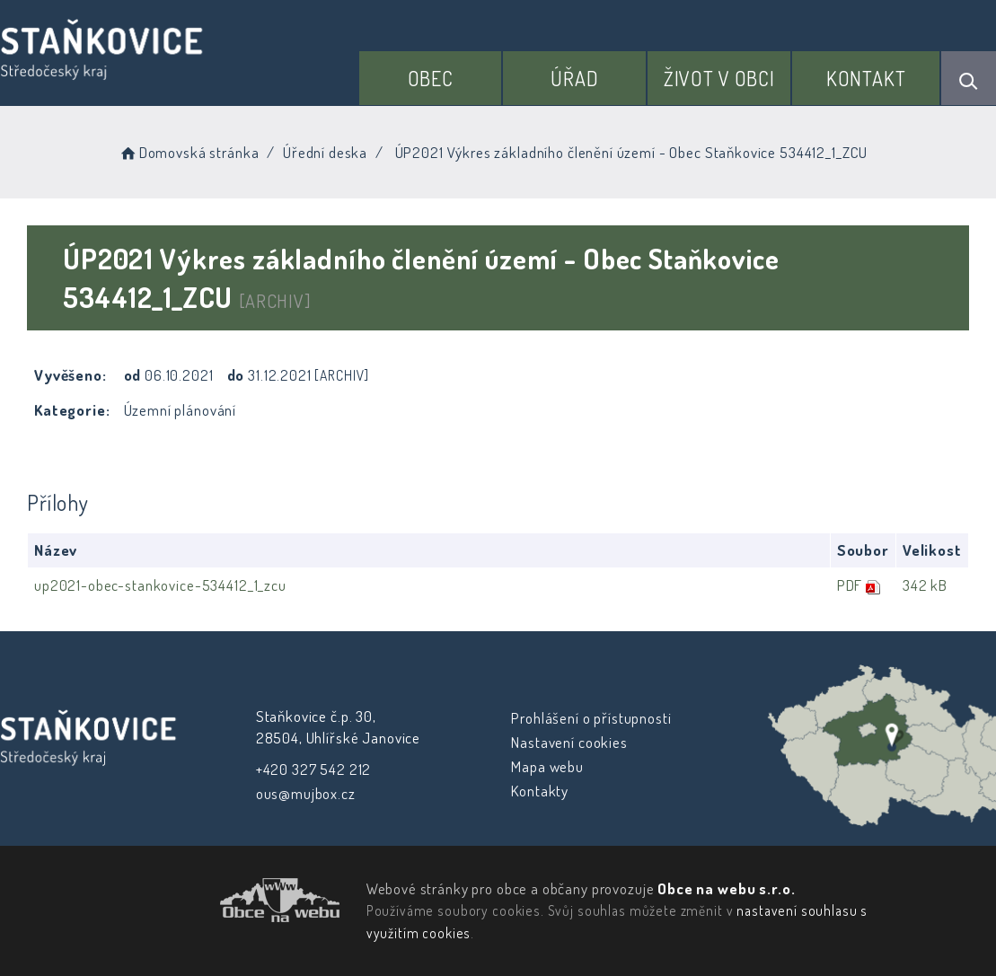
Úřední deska (325, 152)
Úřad (574, 78)
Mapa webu (547, 766)
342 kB (924, 585)
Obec (431, 78)
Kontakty (540, 790)
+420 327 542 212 (313, 769)
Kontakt (866, 78)
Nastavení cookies (569, 742)
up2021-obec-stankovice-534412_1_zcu (160, 585)
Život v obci (719, 78)
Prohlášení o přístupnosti (591, 717)
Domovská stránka (188, 152)
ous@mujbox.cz (305, 793)
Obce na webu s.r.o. (726, 888)
